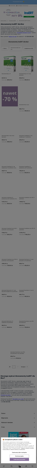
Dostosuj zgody (19, 456)
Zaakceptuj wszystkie (19, 459)
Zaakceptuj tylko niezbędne (19, 452)
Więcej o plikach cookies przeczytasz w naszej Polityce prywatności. (18, 448)
